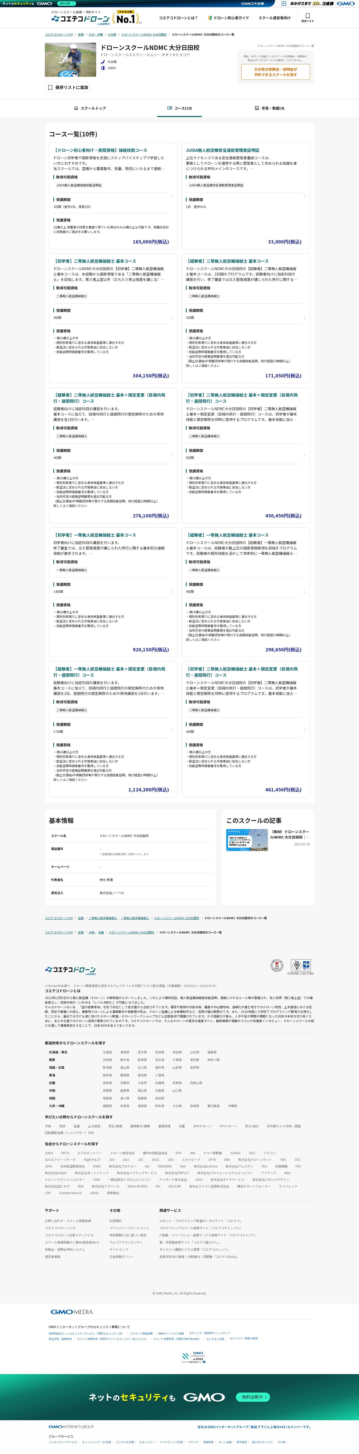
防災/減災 (252, 1126)
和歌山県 (196, 1082)
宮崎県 (194, 1105)
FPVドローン (228, 1126)
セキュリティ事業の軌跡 (244, 1338)
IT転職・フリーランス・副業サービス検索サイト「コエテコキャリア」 (208, 1235)
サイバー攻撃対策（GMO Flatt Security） (177, 1339)
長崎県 (142, 1105)
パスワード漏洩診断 (141, 1333)
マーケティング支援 (171, 1442)
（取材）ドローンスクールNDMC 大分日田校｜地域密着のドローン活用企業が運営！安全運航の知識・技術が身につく (290, 834)
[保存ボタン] (68, 87)
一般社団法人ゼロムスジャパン (129, 1179)
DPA (178, 1153)
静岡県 (124, 1075)
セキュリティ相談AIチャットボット (209, 1333)
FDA (264, 1166)
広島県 (159, 1090)
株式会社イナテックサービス (137, 1173)
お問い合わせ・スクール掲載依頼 (68, 1220)
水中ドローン (202, 1126)
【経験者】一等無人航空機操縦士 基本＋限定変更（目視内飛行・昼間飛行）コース (109, 672)
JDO (171, 1159)
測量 (182, 1126)
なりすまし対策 (215, 1339)
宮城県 (159, 1052)
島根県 (124, 1090)
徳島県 (107, 1098)
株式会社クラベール (105, 1186)
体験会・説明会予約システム (65, 1249)
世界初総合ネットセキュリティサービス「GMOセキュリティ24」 (86, 1333)
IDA (158, 1186)
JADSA (94, 1193)
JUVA (198, 1179)
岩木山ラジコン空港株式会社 (209, 1186)
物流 (62, 1126)
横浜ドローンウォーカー (254, 1186)
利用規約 (115, 1220)
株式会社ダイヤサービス (227, 1179)
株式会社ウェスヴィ (239, 1166)
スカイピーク (191, 1159)
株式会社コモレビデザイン (271, 1179)
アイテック (268, 1173)
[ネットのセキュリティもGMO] (39, 3)
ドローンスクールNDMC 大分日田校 (150, 47)
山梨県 (177, 1067)
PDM (96, 1179)
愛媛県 (142, 1098)
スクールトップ (90, 108)
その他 (281, 1442)
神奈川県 (213, 1059)
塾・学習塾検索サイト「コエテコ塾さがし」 (190, 1242)
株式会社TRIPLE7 (177, 1173)
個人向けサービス (262, 1442)
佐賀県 (124, 1105)
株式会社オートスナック (92, 1173)
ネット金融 (225, 1442)
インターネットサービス (63, 1442)
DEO (252, 1153)
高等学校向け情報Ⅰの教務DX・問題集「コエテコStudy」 (199, 1256)
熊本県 (159, 1105)
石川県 (142, 1067)
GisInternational (70, 1193)
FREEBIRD (165, 1166)
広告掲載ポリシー (121, 1256)
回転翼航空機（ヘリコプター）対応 (69, 1132)
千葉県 (177, 1059)
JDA (111, 1159)
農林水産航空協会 (155, 1153)
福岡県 (107, 1105)
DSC (298, 1159)
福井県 (159, 1067)
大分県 (177, 1105)
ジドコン (270, 1153)
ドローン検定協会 (122, 1153)
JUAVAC (235, 1153)
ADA (183, 1166)
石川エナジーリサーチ (60, 1159)
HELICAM (174, 1186)
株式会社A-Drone (205, 1166)
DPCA (65, 1153)
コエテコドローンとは (60, 1228)
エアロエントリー (89, 1153)
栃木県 (124, 1059)
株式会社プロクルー (123, 1166)
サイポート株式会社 (173, 1179)
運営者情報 (52, 1256)
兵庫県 (159, 1082)
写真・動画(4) (269, 108)
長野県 (194, 1067)
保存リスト (307, 18)
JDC (141, 1159)
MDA (287, 1173)
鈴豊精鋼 (281, 1166)
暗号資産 (242, 1442)
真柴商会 (113, 1193)
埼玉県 (159, 1059)
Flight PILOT (92, 1159)
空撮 (77, 1126)
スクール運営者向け (274, 17)
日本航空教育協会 (72, 1166)
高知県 (159, 1098)
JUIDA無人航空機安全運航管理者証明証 (223, 150)
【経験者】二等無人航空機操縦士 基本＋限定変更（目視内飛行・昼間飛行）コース (109, 398)
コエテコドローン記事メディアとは (69, 1235)
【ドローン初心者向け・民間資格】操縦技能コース (100, 150)
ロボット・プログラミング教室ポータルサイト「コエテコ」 (201, 1220)
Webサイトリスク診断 (171, 1333)
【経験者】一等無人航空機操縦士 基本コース (227, 535)
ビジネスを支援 (125, 1442)
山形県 (194, 1052)
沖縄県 (232, 1105)
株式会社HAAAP (56, 1173)
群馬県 (142, 1059)
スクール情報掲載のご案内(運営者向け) (72, 1242)
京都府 (124, 1082)
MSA (81, 1186)
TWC (283, 1159)
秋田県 (177, 1052)
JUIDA (49, 1153)
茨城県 (107, 1059)
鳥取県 (107, 1090)
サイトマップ (118, 1249)
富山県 (124, 1067)
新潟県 (107, 1067)
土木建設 (94, 1126)
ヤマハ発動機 (212, 1153)
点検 (48, 1126)
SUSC (155, 1159)
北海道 (107, 1052)
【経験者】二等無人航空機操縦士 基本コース (227, 261)
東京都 (194, 1059)
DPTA (212, 1159)
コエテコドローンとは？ (178, 17)
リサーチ (193, 1442)
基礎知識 (164, 1126)
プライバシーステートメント (129, 1228)
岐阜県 (107, 1075)
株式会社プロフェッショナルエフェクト (225, 1173)
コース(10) (179, 108)
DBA (227, 1159)
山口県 (177, 1090)
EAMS (97, 1166)
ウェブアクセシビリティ (126, 1242)
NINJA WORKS (137, 1186)
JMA (192, 1153)
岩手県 (142, 1052)
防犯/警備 (115, 1126)
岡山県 (142, 1090)
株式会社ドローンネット (255, 1159)
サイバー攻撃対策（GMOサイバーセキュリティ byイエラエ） (112, 1339)
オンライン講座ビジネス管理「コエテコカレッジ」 (194, 1249)
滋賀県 (107, 1082)
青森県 (124, 1052)
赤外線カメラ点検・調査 (284, 1126)
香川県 (124, 1098)
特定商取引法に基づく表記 (127, 1235)
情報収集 (208, 1442)
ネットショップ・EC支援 (96, 1442)
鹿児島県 (213, 1105)
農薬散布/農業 (140, 1126)
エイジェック (288, 1186)
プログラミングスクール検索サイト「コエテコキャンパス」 (201, 1228)
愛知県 (142, 1075)
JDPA (48, 1166)
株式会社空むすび (57, 1186)
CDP (48, 1193)
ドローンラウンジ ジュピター (65, 1179)
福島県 (212, 1052)
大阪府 (142, 1082)
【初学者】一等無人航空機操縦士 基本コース (94, 535)
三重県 (159, 1075)
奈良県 (177, 1082)
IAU (147, 1166)
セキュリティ (147, 1442)
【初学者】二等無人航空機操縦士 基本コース (94, 261)
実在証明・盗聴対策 (60, 1339)
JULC (126, 1159)
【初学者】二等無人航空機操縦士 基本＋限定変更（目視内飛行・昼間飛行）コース (242, 398)
